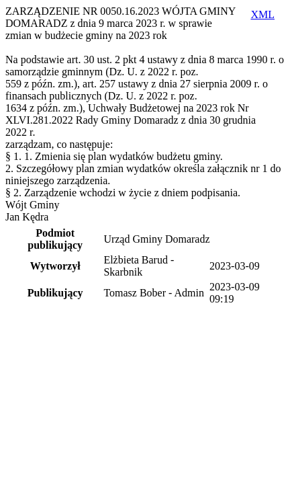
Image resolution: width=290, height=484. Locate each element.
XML (262, 14)
